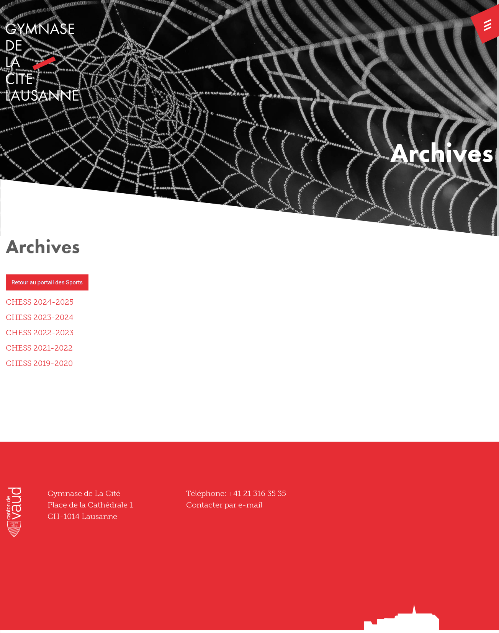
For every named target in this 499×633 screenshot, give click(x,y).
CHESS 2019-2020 (39, 363)
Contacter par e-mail (224, 504)
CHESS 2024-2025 (40, 302)
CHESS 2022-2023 (40, 332)
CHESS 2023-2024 (40, 317)
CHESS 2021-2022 (39, 347)
